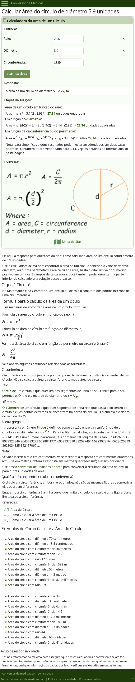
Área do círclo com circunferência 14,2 (35, 611)
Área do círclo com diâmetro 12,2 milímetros (39, 617)
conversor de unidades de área (40, 467)
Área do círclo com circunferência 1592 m (37, 564)
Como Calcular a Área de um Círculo (36, 515)
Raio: (7, 38)
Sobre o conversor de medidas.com (23, 679)
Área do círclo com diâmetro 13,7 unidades (38, 627)
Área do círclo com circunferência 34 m (35, 596)
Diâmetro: (11, 50)
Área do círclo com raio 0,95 (28, 585)
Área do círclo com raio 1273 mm (31, 559)
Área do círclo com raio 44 (26, 632)
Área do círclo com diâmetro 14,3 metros (37, 574)
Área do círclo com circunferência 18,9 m (37, 622)
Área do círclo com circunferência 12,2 (35, 554)
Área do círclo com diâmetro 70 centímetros (39, 539)
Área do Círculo (21, 510)
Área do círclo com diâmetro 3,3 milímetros (39, 601)
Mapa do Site (67, 242)
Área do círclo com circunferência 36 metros (39, 549)
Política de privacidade (62, 679)
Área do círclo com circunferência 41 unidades (41, 642)
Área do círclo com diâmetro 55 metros (35, 569)
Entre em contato (90, 679)
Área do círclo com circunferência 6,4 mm (37, 606)
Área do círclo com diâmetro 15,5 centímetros (40, 543)
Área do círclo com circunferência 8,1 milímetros (42, 580)
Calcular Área (17, 74)
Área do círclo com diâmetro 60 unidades (37, 637)
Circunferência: (15, 62)
